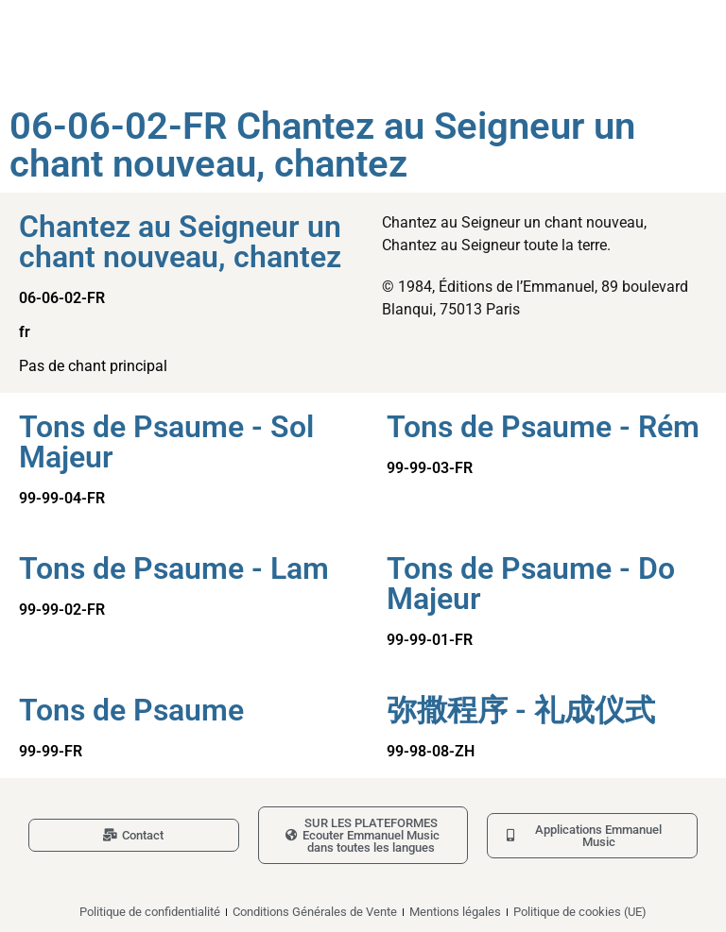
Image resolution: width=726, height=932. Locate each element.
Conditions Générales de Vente (315, 912)
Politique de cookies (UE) (580, 912)
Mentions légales (455, 912)
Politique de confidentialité (149, 912)
